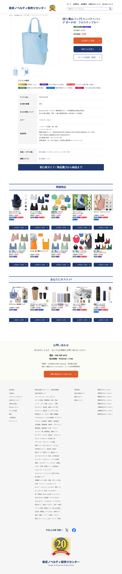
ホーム (10, 15)
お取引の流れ (13, 403)
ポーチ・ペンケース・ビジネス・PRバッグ (48, 487)
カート (69, 4)
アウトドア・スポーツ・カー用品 (45, 442)
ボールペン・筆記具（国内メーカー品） (47, 407)
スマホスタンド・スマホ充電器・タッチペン (48, 417)
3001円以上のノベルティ (105, 414)
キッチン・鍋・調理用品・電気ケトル (46, 431)
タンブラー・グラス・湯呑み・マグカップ (47, 435)
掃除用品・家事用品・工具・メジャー (46, 428)
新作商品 (77, 390)
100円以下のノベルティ (105, 393)
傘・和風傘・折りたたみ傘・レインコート (47, 494)
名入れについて (107, 4)
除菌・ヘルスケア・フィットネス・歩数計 (47, 463)
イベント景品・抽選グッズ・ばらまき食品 (47, 508)
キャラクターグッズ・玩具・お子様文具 (47, 456)
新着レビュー (78, 400)
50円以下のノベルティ (104, 390)
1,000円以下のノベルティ (105, 407)
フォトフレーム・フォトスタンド (45, 396)
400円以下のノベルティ (105, 400)
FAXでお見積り (87, 49)
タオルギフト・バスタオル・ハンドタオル (47, 501)
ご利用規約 (12, 417)
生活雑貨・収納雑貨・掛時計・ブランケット (48, 424)
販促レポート (78, 396)
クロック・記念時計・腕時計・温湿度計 (47, 421)
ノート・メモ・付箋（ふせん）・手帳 (46, 403)
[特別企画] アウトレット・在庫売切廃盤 (47, 390)
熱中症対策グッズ (40, 393)
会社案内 (84, 4)
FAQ (10, 414)
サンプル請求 (13, 410)
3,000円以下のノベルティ (105, 410)
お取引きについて (94, 4)
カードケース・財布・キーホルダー (45, 490)
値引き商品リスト (79, 393)
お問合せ (76, 4)
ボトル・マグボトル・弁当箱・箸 (45, 438)
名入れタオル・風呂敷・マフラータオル (47, 497)
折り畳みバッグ (18, 15)
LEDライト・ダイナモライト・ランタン (47, 445)
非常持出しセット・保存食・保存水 (45, 449)
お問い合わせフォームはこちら (61, 374)
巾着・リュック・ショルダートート (45, 484)
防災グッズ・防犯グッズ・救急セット (46, 452)
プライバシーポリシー (15, 396)
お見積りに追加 (87, 40)
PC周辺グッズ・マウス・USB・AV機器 (46, 414)
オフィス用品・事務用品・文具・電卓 (46, 400)
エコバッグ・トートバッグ (43, 470)
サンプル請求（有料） (87, 57)
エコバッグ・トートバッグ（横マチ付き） (47, 473)
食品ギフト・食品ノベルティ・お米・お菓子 (48, 504)
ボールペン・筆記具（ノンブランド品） (47, 410)
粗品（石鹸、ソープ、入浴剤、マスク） (47, 515)
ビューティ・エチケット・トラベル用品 (47, 459)
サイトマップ (13, 421)
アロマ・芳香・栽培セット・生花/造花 (46, 466)
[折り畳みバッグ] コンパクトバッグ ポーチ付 (54, 152)
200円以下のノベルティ (105, 396)
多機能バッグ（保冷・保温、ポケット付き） (48, 480)
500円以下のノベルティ (105, 403)
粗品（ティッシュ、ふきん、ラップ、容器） (48, 518)
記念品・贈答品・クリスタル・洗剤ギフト (47, 511)
